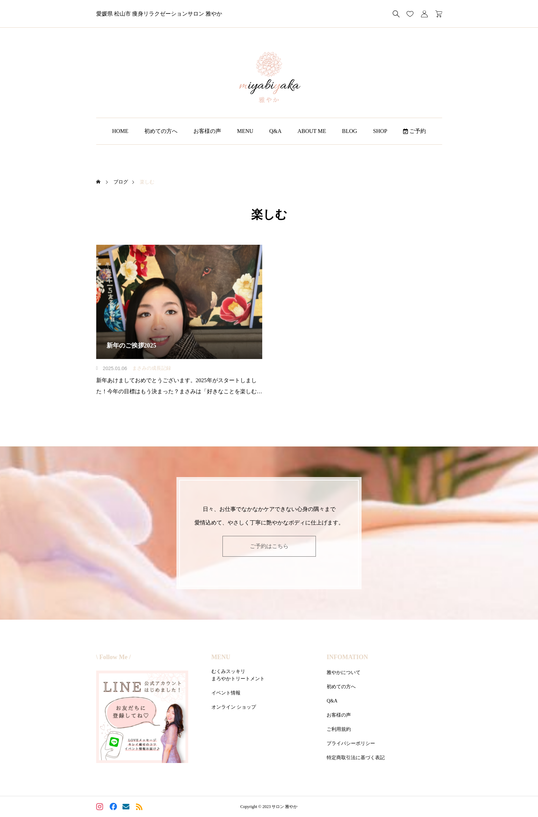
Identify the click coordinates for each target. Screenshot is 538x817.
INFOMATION (347, 657)
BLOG (349, 131)
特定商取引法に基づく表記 (356, 757)
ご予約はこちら (269, 546)
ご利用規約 (339, 729)
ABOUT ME (312, 131)
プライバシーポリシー (351, 743)
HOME (120, 131)
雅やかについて (344, 672)
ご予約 (414, 131)
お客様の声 (207, 131)
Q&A (275, 131)
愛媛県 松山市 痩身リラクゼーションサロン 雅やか (159, 14)
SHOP (380, 131)
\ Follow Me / (113, 657)
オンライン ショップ (233, 707)
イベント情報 (225, 692)
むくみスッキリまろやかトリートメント (238, 675)
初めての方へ (160, 131)
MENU (245, 131)
